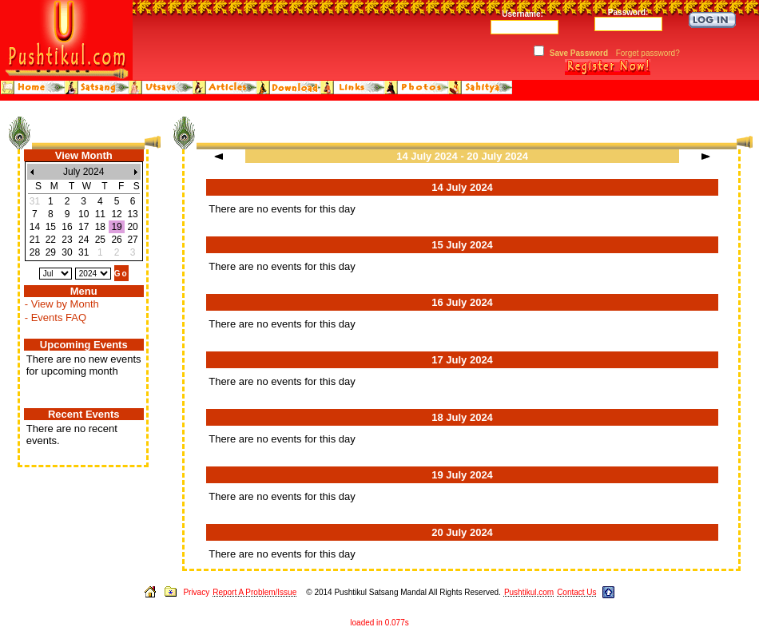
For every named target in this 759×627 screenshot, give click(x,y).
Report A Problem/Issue (254, 592)
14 (35, 226)
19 (116, 226)
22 (51, 239)
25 (100, 239)
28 (35, 252)
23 (67, 239)
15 (51, 226)
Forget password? (648, 53)
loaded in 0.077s (379, 622)
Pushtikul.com (529, 592)
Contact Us (576, 592)
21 (35, 239)
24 (83, 239)
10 (83, 214)
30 (67, 252)
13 (132, 214)
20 (132, 226)
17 (83, 226)
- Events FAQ (55, 317)
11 (100, 214)
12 (116, 214)
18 (100, 226)
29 (51, 252)
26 (116, 239)
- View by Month (62, 304)
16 (67, 226)
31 (83, 252)
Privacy (196, 592)
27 (132, 239)
